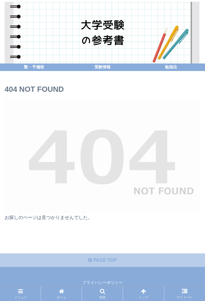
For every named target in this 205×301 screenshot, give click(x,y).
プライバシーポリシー (102, 282)
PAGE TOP (102, 260)
